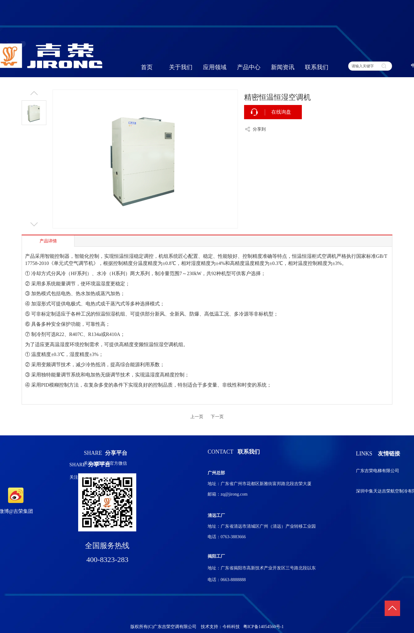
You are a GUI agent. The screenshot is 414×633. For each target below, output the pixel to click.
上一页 (196, 416)
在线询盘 (281, 112)
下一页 (217, 416)
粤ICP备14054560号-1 (263, 626)
